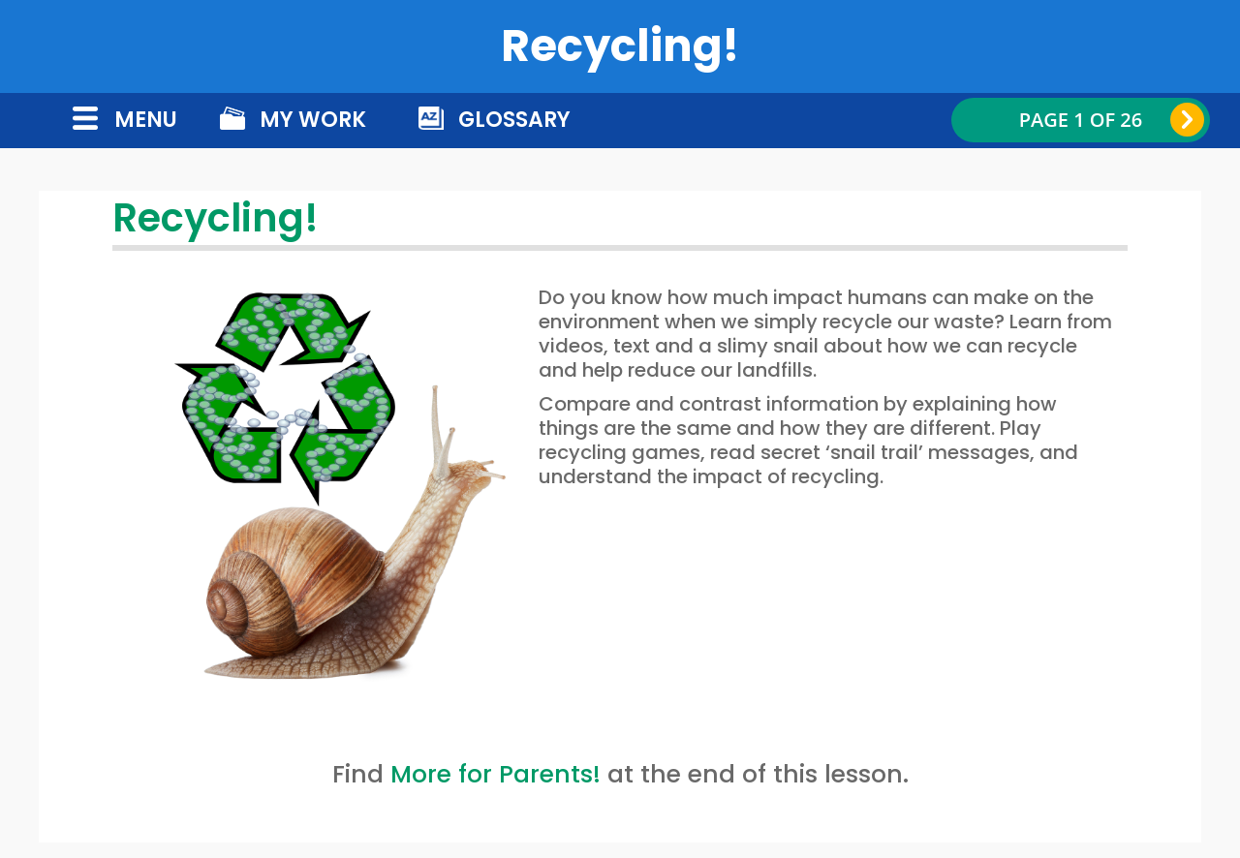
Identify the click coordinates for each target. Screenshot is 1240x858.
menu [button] (145, 120)
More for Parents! (495, 774)
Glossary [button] (514, 120)
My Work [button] (313, 120)
